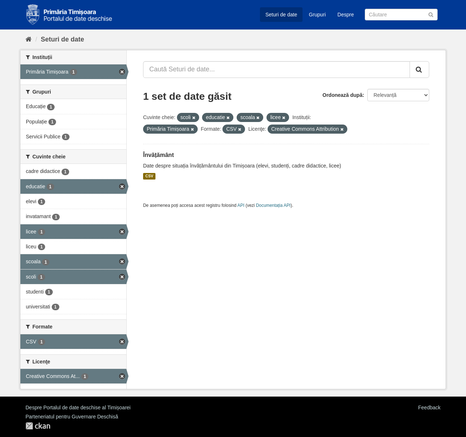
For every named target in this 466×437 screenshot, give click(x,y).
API (240, 205)
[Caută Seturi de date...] (276, 69)
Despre (345, 14)
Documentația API (273, 205)
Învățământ (158, 155)
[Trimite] (431, 14)
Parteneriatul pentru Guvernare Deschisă (71, 417)
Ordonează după (343, 95)
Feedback (429, 407)
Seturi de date (281, 14)
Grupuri (317, 14)
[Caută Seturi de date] (401, 14)
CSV (149, 176)
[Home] (28, 39)
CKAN (37, 426)
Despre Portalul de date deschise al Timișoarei (78, 407)
